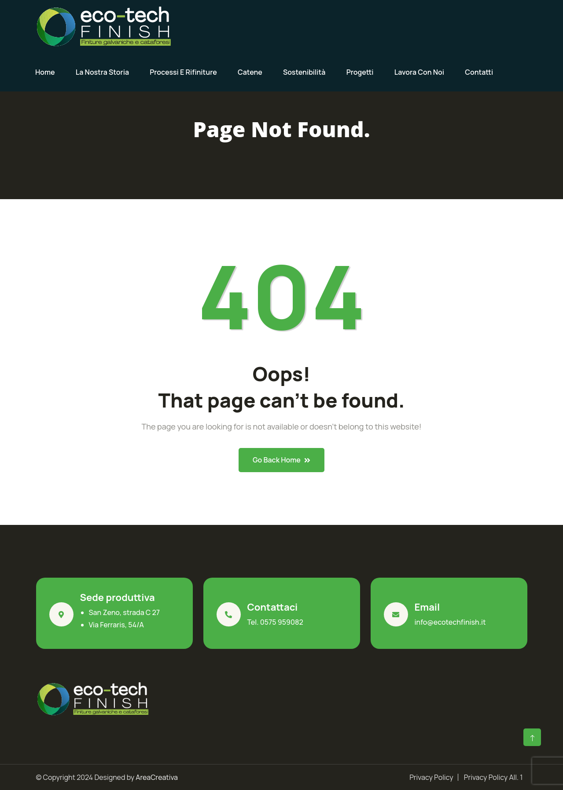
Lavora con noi (419, 72)
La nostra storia (102, 72)
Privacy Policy (431, 777)
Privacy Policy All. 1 (493, 777)
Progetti (360, 72)
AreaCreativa (157, 777)
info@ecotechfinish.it (450, 622)
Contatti (479, 72)
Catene (250, 72)
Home (45, 72)
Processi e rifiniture (183, 72)
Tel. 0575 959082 (275, 622)
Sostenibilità (304, 72)
